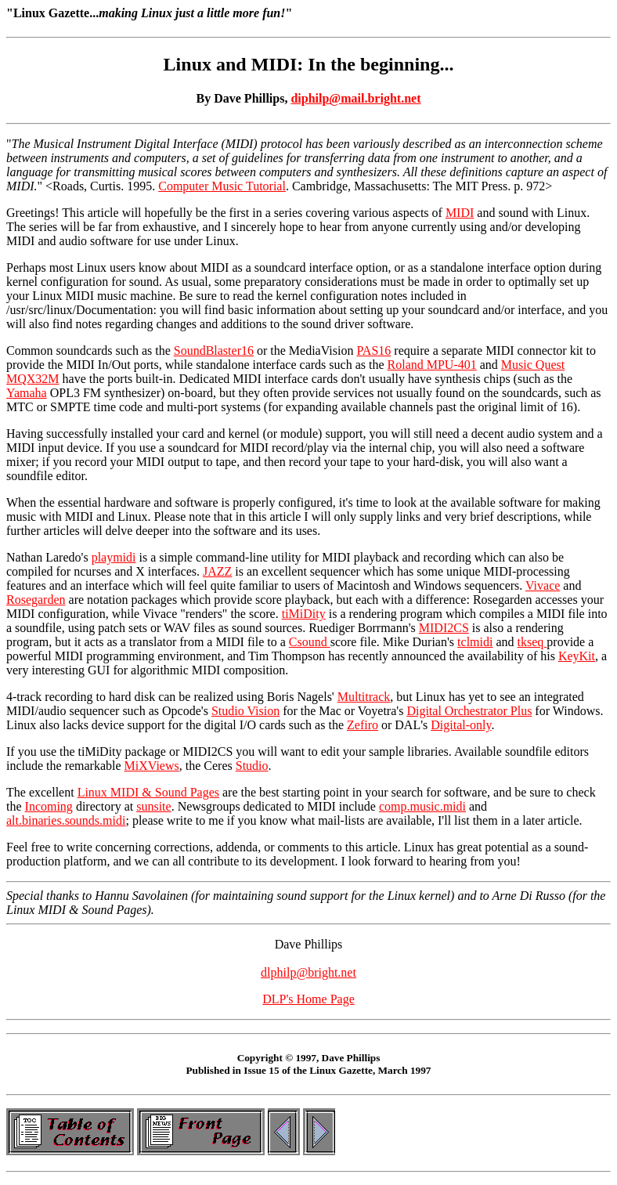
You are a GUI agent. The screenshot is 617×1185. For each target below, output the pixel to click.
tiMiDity (304, 613)
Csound (309, 641)
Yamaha (26, 392)
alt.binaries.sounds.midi (65, 820)
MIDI (460, 212)
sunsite (153, 806)
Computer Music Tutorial (222, 186)
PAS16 (373, 350)
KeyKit (576, 656)
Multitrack (364, 696)
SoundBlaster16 (214, 350)
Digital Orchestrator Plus (469, 710)
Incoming (49, 806)
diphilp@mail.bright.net (355, 98)
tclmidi (475, 641)
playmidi (114, 557)
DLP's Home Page (308, 999)
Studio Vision (245, 710)
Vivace (542, 585)
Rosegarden (36, 599)
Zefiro (362, 725)
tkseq (532, 641)
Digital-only (461, 725)
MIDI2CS (444, 627)
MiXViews (151, 765)
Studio (252, 765)
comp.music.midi (422, 806)
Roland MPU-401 (432, 364)
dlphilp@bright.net (308, 972)
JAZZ (217, 571)
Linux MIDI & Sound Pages (148, 792)
